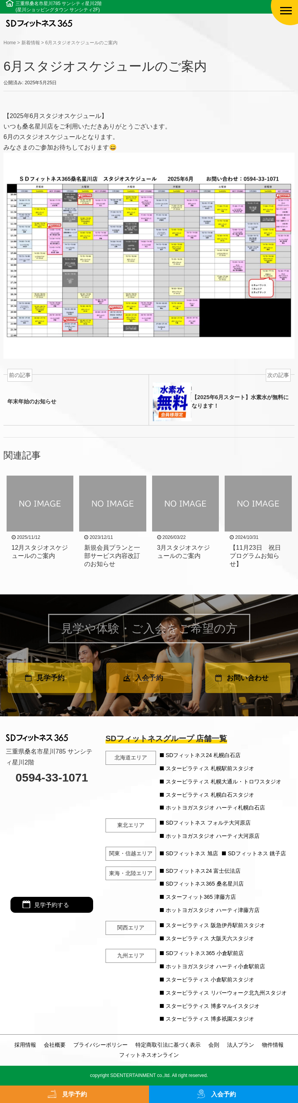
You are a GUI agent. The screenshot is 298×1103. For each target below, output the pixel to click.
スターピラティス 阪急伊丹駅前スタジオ (215, 925)
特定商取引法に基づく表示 (168, 1045)
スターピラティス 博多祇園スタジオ (210, 1019)
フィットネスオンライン (149, 1055)
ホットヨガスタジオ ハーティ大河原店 (213, 836)
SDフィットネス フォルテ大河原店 (208, 823)
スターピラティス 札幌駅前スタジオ (210, 768)
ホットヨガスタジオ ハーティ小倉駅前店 (215, 966)
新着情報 (30, 42)
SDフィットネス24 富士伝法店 (203, 871)
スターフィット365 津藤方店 (201, 897)
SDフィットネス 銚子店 (257, 853)
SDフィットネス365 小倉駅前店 (205, 953)
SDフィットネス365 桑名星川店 (205, 884)
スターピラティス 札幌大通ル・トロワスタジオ (223, 781)
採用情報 (25, 1045)
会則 (213, 1045)
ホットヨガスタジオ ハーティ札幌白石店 (215, 807)
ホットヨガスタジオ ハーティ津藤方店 (213, 910)
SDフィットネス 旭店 (192, 853)
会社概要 (55, 1045)
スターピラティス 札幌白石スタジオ (210, 795)
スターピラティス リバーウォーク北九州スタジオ (226, 993)
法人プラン (240, 1045)
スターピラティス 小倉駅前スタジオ (210, 979)
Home (9, 42)
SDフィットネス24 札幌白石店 (203, 755)
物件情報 (273, 1045)
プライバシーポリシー (100, 1045)
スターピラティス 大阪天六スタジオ (210, 938)
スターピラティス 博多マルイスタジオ (213, 1006)
